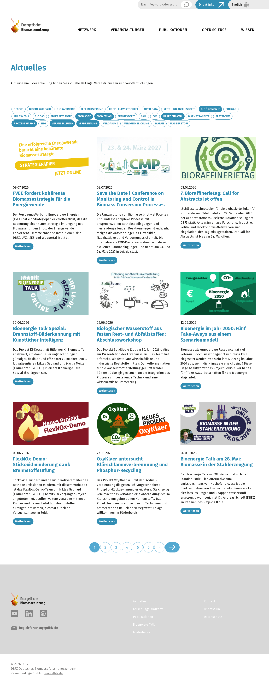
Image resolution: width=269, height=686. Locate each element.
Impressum (212, 609)
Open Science (214, 30)
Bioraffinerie (66, 109)
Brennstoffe (126, 116)
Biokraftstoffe (61, 116)
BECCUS (18, 109)
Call (144, 116)
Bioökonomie (210, 109)
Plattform (222, 116)
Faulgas (231, 109)
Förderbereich (143, 632)
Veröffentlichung (136, 123)
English (237, 5)
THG (43, 123)
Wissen (247, 30)
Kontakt (209, 601)
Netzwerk (86, 30)
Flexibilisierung (92, 109)
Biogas (40, 116)
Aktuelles (140, 601)
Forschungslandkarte (148, 609)
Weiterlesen (23, 246)
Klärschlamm (172, 116)
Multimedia (21, 116)
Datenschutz (213, 617)
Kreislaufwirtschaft (123, 109)
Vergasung (110, 123)
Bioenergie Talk (40, 109)
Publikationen (173, 30)
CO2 (155, 116)
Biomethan (104, 116)
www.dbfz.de (53, 673)
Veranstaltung (62, 123)
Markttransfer (199, 116)
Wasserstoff (179, 123)
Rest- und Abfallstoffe (179, 109)
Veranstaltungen (127, 30)
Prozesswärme (24, 123)
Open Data (151, 109)
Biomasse (84, 116)
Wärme (159, 123)
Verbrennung (88, 123)
